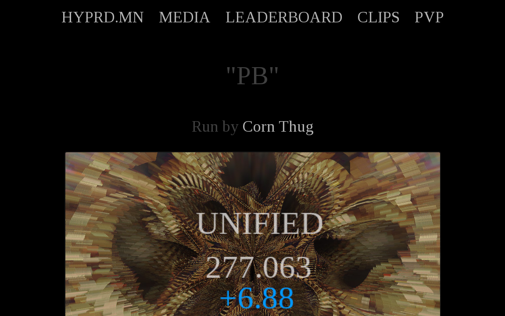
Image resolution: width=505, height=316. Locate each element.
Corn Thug (278, 126)
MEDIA (185, 17)
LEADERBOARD (284, 17)
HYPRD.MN (102, 17)
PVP (429, 17)
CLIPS (379, 17)
